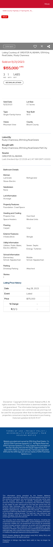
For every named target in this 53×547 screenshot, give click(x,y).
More (47, 4)
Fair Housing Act (15, 448)
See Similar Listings (13, 82)
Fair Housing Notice (31, 434)
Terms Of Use (14, 431)
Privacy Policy (35, 431)
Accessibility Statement (23, 433)
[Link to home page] (4, 4)
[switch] (35, 46)
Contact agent (9, 46)
